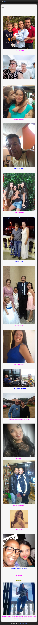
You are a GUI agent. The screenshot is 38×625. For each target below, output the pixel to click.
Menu (5, 1)
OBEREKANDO (23, 623)
